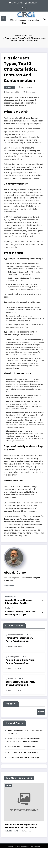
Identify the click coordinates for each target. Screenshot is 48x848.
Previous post (10, 596)
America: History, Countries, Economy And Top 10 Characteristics (19, 611)
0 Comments (30, 92)
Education (9, 87)
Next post (9, 607)
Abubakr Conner (26, 87)
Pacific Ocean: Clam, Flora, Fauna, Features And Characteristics (20, 660)
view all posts (9, 585)
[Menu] (3, 18)
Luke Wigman (13, 655)
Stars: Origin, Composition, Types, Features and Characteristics (20, 682)
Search (10, 702)
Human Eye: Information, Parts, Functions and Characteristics (19, 638)
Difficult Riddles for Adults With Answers (23, 750)
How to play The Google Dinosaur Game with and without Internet (21, 824)
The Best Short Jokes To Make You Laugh (23, 756)
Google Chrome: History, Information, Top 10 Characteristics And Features (23, 601)
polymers (15, 367)
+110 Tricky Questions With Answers (21, 745)
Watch (8, 783)
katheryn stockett (15, 633)
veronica (12, 677)
